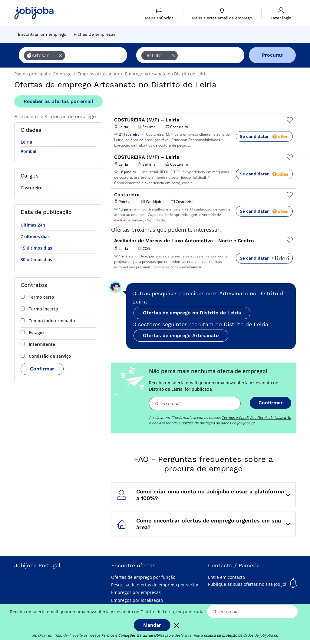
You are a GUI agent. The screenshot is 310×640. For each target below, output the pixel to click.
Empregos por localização (137, 600)
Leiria (26, 142)
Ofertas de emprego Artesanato (181, 335)
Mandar (152, 625)
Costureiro (32, 188)
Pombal (28, 151)
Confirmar (42, 369)
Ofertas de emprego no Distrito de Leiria (192, 313)
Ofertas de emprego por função (143, 577)
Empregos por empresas (136, 592)
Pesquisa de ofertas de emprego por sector (155, 585)
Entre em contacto (226, 577)
